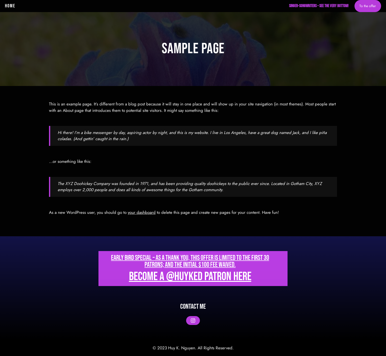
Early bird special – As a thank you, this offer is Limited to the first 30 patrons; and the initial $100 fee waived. (190, 261)
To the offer (367, 5)
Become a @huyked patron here (190, 277)
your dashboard (142, 212)
